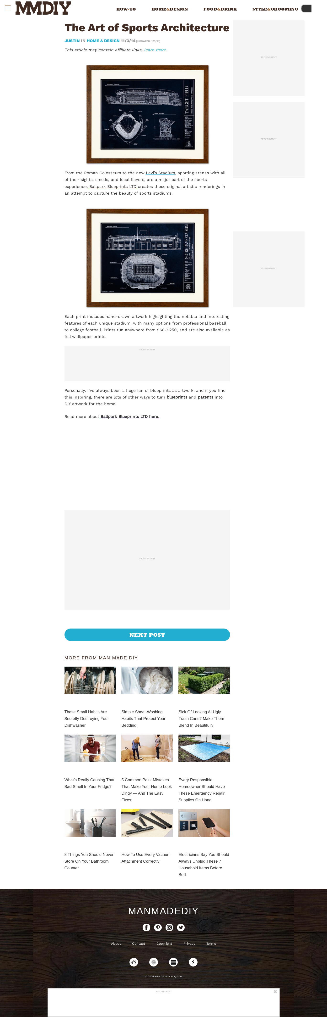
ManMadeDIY (163, 911)
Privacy (189, 943)
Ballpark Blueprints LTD (112, 186)
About (116, 943)
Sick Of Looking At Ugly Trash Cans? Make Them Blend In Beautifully (201, 719)
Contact (138, 943)
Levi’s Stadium (160, 172)
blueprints (177, 397)
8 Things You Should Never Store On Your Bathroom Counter (89, 861)
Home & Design (103, 40)
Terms (211, 943)
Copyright (164, 943)
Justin (72, 40)
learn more (155, 49)
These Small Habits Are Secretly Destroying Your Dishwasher (86, 719)
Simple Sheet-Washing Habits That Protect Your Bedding (143, 719)
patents (205, 397)
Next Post (147, 635)
